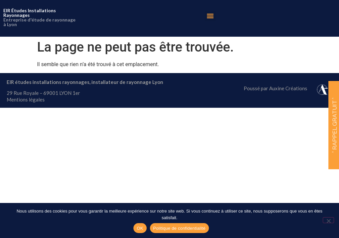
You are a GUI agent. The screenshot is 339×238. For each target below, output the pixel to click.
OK (140, 228)
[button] (210, 16)
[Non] (328, 220)
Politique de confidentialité (179, 228)
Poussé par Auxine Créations (275, 88)
